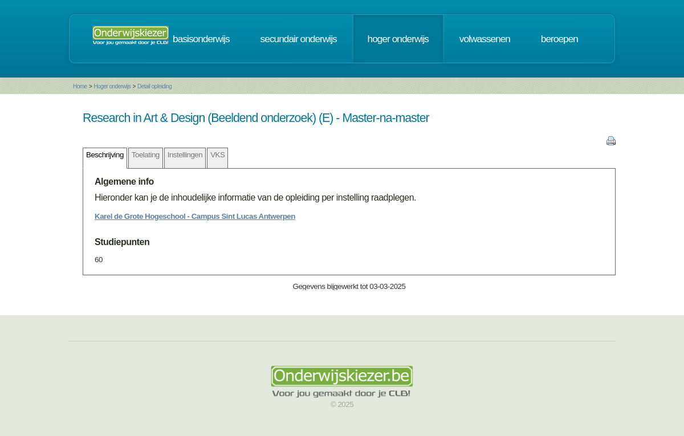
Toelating (146, 154)
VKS (217, 154)
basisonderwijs (201, 38)
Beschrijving (105, 154)
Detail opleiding (154, 86)
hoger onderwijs (398, 38)
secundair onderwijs (298, 38)
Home (80, 86)
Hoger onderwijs (112, 86)
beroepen (559, 38)
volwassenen (484, 38)
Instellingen (185, 154)
